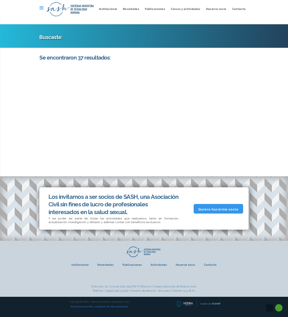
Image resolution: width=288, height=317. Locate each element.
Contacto (239, 9)
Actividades (159, 264)
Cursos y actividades (185, 9)
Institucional (108, 9)
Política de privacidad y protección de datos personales (99, 306)
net (216, 303)
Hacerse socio (216, 9)
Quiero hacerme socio (218, 209)
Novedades (131, 9)
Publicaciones (155, 9)
